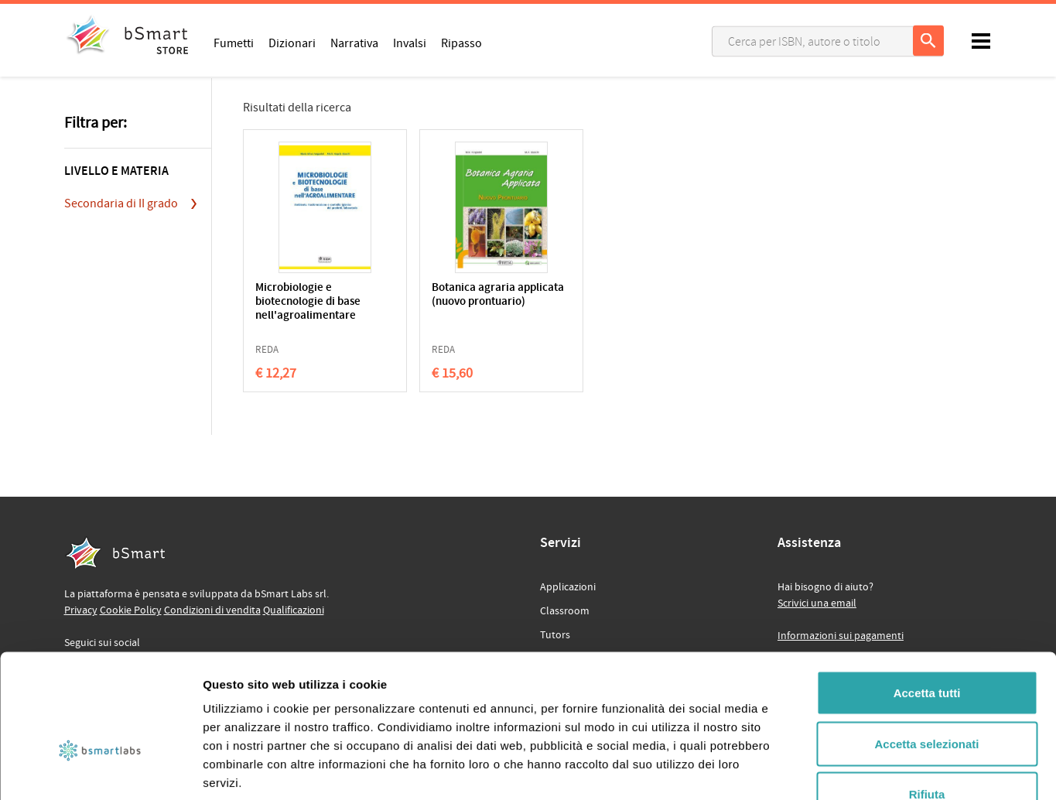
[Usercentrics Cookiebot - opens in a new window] (100, 769)
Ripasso (461, 42)
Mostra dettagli (814, 769)
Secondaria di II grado (121, 203)
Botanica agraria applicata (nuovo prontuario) (447, 302)
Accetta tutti (927, 596)
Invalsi (409, 42)
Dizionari (292, 42)
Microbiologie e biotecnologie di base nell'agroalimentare (308, 302)
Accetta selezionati (926, 648)
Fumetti (234, 42)
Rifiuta (927, 698)
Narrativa (354, 42)
